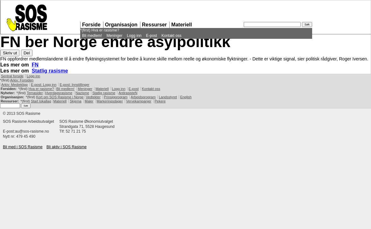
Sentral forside (12, 76)
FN (35, 64)
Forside (91, 24)
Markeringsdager (110, 101)
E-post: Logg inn (43, 85)
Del (27, 53)
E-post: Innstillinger (74, 85)
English (186, 97)
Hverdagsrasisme (59, 93)
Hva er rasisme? (105, 30)
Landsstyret (168, 97)
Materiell (181, 24)
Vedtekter (93, 97)
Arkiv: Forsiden (21, 80)
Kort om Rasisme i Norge (59, 97)
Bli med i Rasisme (23, 147)
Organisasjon (121, 24)
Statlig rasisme (50, 70)
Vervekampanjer (138, 101)
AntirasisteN (127, 93)
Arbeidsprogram (143, 97)
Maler (89, 101)
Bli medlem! (92, 35)
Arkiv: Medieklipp (14, 85)
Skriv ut (10, 53)
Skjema (75, 101)
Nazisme (82, 93)
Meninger (114, 35)
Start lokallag (41, 101)
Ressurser (154, 24)
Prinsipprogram (116, 97)
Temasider (35, 93)
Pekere (160, 101)
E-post (151, 35)
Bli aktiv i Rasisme (66, 147)
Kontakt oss (171, 35)
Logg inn (134, 35)
